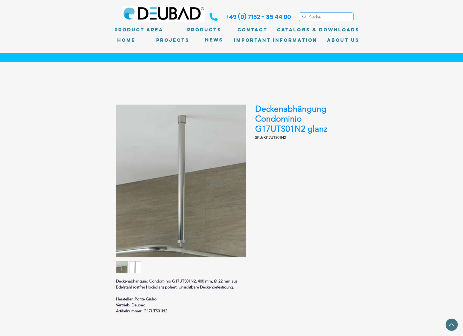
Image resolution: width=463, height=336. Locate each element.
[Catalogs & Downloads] (318, 30)
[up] (452, 325)
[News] (214, 40)
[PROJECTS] (173, 40)
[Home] (126, 40)
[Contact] (252, 30)
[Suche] (325, 17)
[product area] (139, 30)
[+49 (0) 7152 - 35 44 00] (258, 17)
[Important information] (275, 40)
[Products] (204, 30)
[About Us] (343, 40)
